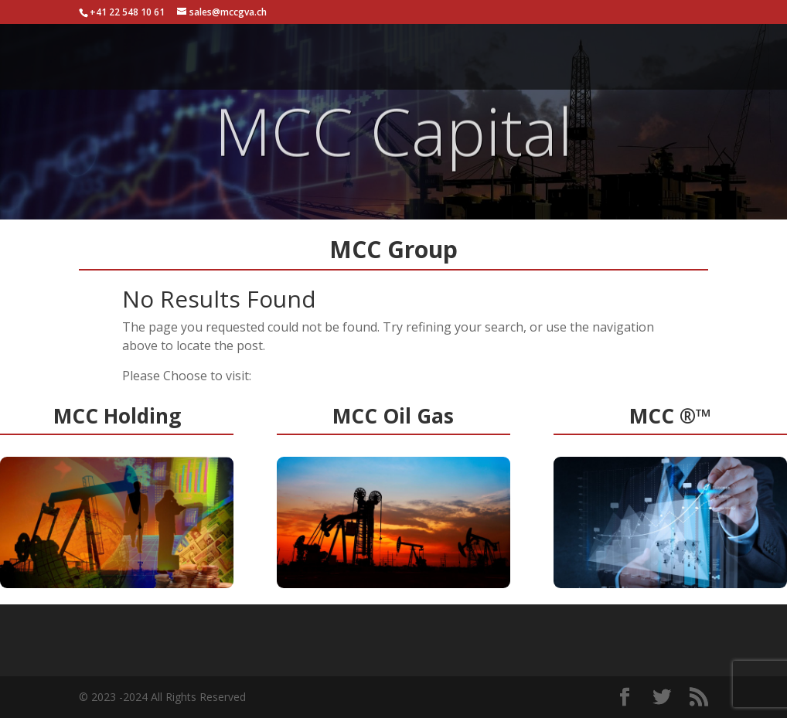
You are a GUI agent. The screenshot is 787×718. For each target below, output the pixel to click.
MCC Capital (393, 140)
